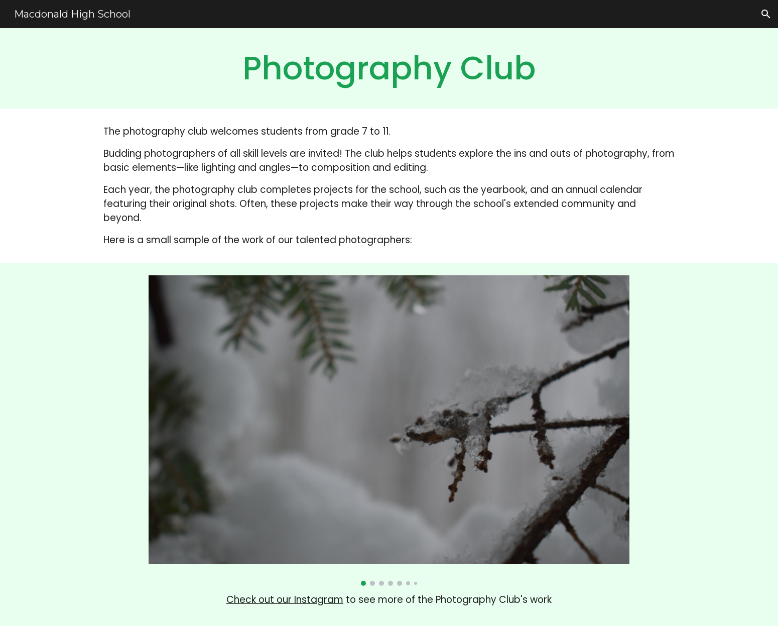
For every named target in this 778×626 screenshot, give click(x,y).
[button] (766, 14)
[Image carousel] (389, 430)
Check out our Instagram (284, 599)
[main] (389, 68)
